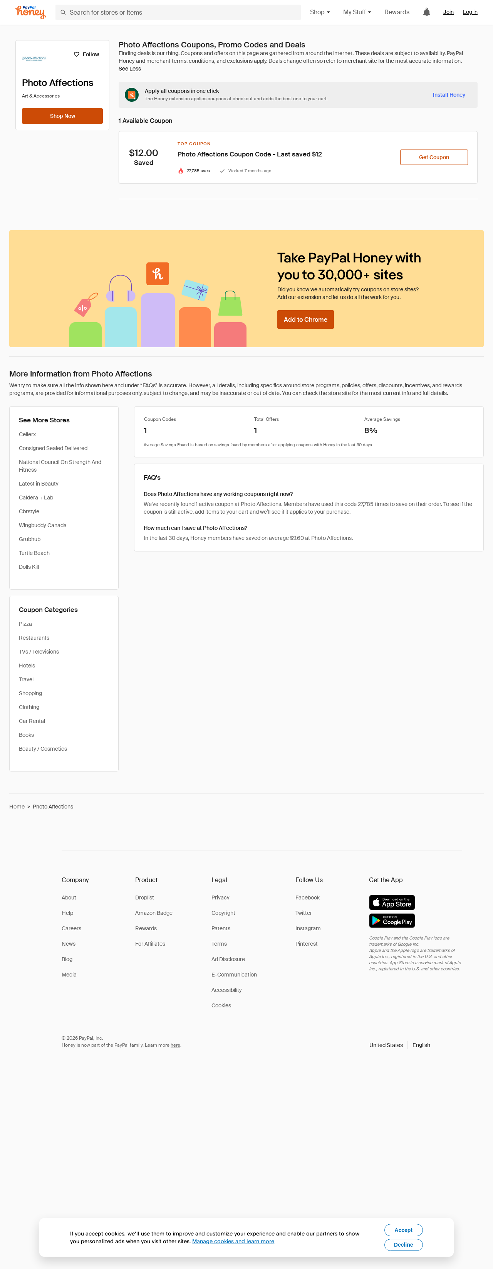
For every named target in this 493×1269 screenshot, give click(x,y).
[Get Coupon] (434, 157)
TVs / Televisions (39, 651)
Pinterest (306, 943)
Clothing (29, 707)
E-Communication (234, 974)
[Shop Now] (62, 116)
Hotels (27, 665)
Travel (26, 679)
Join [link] (448, 11)
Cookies (221, 1005)
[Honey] (30, 12)
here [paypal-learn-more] (175, 1045)
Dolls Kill (29, 566)
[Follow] (86, 54)
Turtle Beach (34, 553)
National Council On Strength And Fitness (60, 466)
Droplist (144, 897)
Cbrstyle (29, 511)
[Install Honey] (449, 95)
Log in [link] (470, 11)
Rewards (396, 12)
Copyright (223, 912)
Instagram (308, 928)
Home (17, 806)
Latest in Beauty (39, 483)
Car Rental (32, 721)
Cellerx (27, 434)
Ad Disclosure (228, 959)
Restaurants (34, 637)
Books (26, 734)
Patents (220, 928)
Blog (67, 959)
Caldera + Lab (36, 497)
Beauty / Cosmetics (43, 748)
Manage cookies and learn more (233, 1241)
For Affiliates (150, 943)
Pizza (25, 623)
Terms (219, 943)
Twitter (303, 912)
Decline (403, 1245)
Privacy (220, 897)
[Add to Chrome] (305, 319)
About (69, 897)
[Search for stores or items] (178, 12)
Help (67, 912)
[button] (399, 1045)
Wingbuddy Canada (43, 525)
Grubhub (29, 539)
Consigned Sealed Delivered (53, 448)
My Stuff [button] (357, 12)
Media (69, 974)
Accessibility (226, 990)
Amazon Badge (154, 912)
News (68, 943)
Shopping (30, 693)
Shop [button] (320, 12)
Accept (403, 1230)
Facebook (307, 897)
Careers (71, 928)
